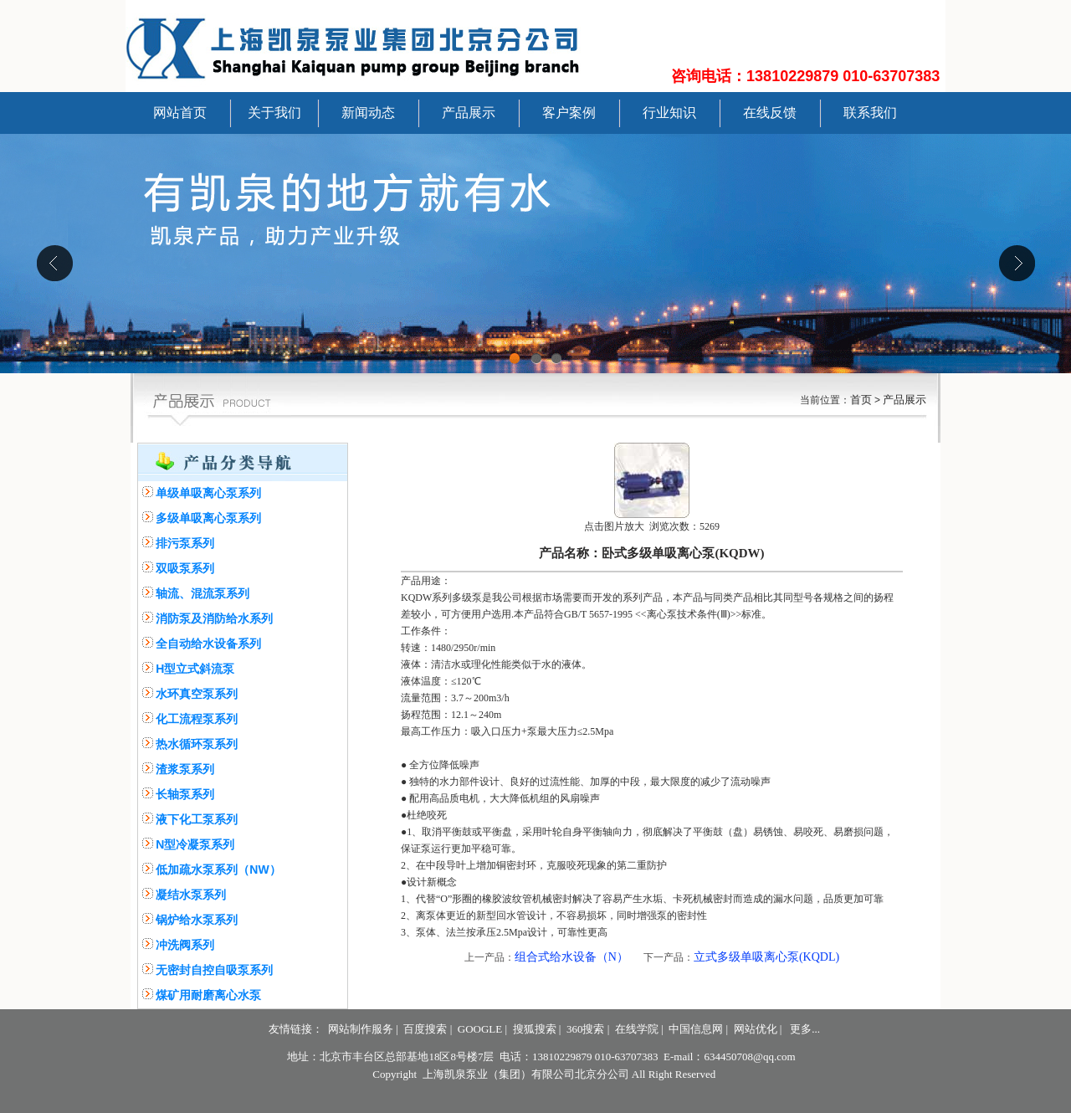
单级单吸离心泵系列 (208, 493)
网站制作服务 (360, 1029)
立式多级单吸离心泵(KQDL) (766, 957)
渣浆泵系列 (185, 769)
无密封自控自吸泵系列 (214, 970)
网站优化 (755, 1029)
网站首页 (180, 112)
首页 (861, 399)
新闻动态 (368, 112)
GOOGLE (480, 1029)
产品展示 (468, 112)
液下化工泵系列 (197, 819)
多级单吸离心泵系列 (208, 518)
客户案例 (569, 112)
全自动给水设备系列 (208, 643)
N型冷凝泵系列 (195, 844)
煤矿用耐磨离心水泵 (208, 995)
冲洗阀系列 (185, 944)
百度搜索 (425, 1029)
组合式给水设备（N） (571, 957)
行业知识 (669, 112)
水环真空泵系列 (197, 693)
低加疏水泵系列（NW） (218, 869)
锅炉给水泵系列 (197, 919)
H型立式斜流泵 (195, 668)
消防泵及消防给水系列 (214, 618)
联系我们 (870, 112)
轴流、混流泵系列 (202, 593)
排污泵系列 (185, 543)
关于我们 (274, 112)
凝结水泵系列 (191, 894)
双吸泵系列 (185, 568)
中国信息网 (696, 1029)
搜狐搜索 (534, 1029)
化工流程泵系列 (197, 719)
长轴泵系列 (185, 794)
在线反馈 (770, 112)
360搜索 (585, 1029)
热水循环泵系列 (197, 744)
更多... (805, 1029)
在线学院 (636, 1029)
